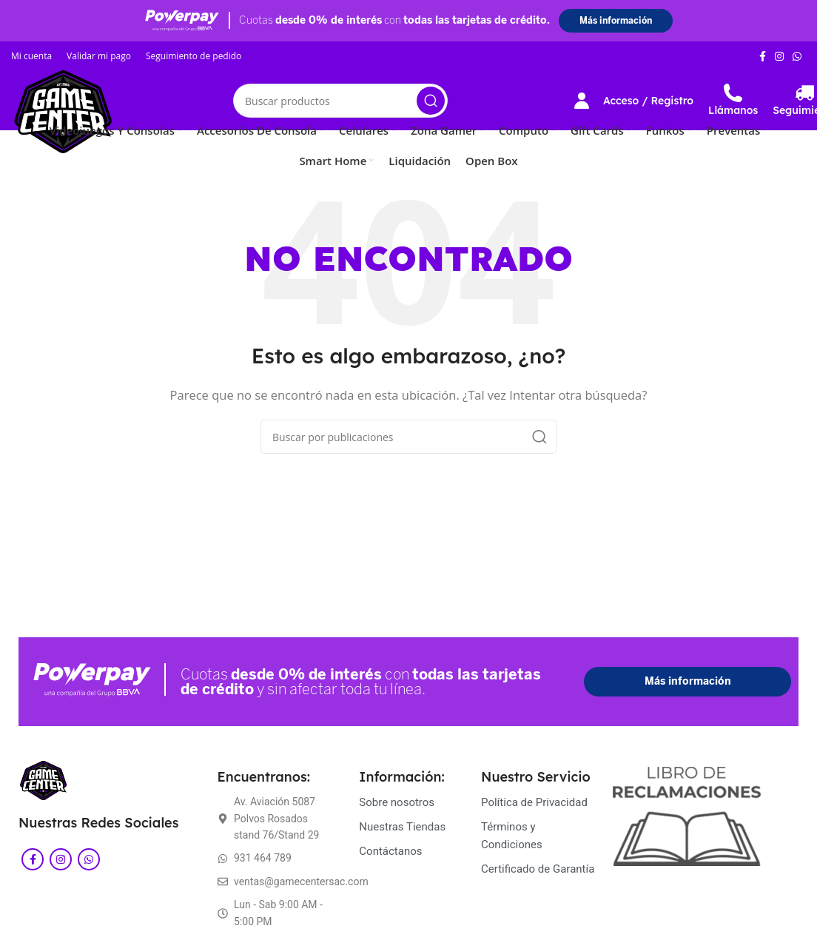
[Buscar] (340, 101)
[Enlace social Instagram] (779, 56)
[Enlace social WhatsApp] (797, 56)
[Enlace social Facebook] (762, 56)
